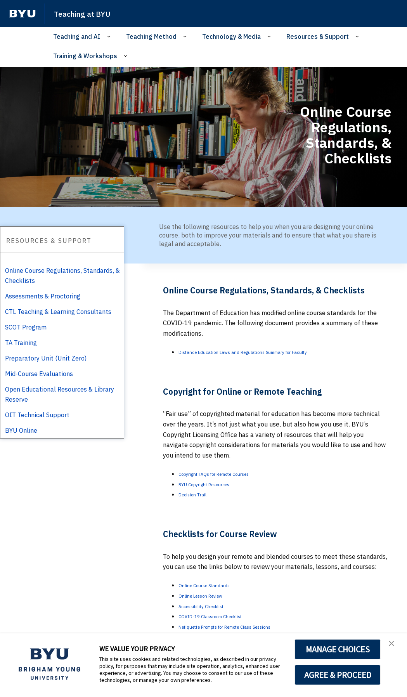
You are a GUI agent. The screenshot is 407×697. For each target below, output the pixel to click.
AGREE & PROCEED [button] (337, 674)
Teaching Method (151, 36)
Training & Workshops (85, 56)
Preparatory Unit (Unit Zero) (46, 358)
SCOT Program (26, 327)
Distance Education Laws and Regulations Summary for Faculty (268, 351)
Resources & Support (317, 36)
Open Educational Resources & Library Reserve (59, 394)
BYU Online (21, 430)
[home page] (22, 13)
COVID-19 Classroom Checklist (223, 616)
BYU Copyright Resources (214, 484)
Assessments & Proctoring (42, 296)
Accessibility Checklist (210, 606)
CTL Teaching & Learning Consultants (58, 312)
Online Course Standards (213, 585)
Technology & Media (231, 36)
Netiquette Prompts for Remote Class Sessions (246, 626)
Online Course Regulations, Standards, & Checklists (62, 275)
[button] (394, 647)
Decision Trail (197, 494)
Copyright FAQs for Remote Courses (229, 473)
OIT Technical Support (37, 415)
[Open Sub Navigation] (110, 37)
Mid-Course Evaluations (39, 374)
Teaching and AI (76, 36)
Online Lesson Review (209, 595)
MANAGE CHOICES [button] (338, 649)
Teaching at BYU (89, 13)
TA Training (21, 343)
